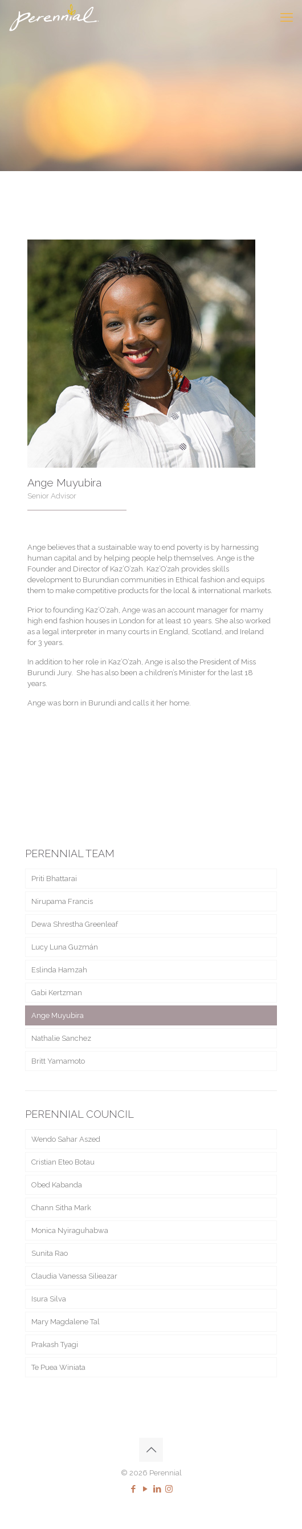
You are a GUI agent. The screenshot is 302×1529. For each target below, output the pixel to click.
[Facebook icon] (133, 1489)
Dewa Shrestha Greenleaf (74, 924)
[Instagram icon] (169, 1489)
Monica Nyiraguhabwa (69, 1230)
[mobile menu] (286, 17)
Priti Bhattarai (54, 878)
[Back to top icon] (151, 1450)
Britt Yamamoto (58, 1061)
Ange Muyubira (57, 1015)
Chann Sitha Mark (61, 1207)
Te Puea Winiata (58, 1367)
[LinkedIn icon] (157, 1489)
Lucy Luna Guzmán (64, 947)
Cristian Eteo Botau (63, 1162)
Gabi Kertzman (56, 992)
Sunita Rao (49, 1253)
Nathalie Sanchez (61, 1038)
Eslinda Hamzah (59, 970)
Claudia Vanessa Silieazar (74, 1276)
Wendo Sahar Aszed (65, 1139)
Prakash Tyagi (54, 1344)
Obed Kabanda (56, 1185)
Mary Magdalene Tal (65, 1321)
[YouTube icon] (145, 1489)
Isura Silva (48, 1299)
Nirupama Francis (62, 901)
